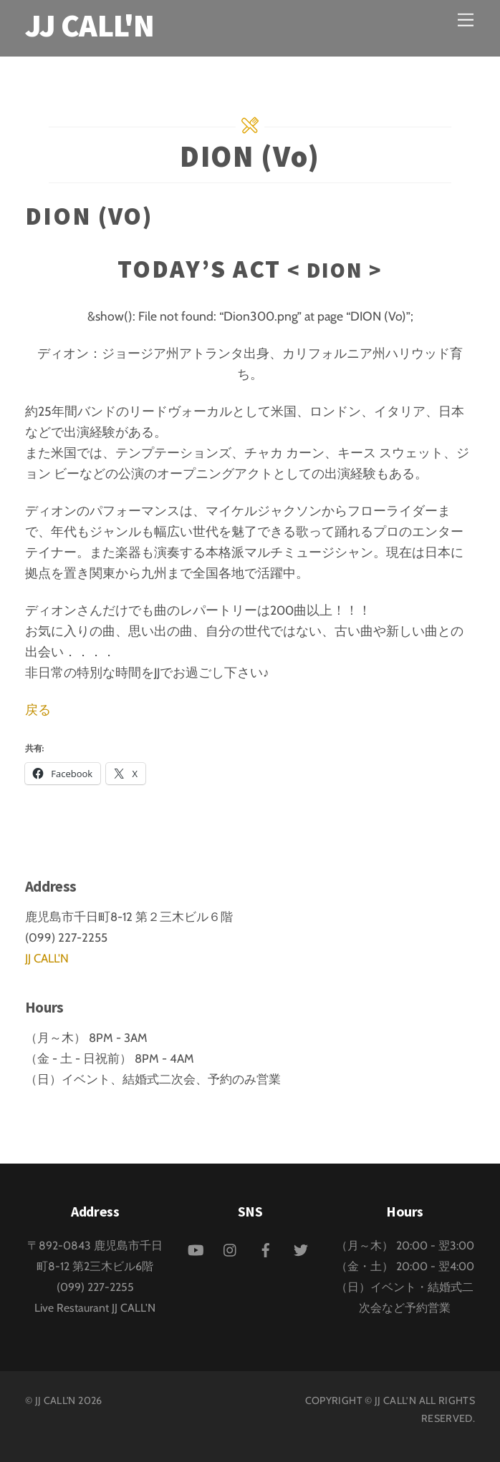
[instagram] (230, 1248)
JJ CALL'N (47, 958)
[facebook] (265, 1248)
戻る (38, 709)
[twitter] (301, 1248)
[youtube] (195, 1248)
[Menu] (465, 19)
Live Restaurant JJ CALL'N (94, 1308)
